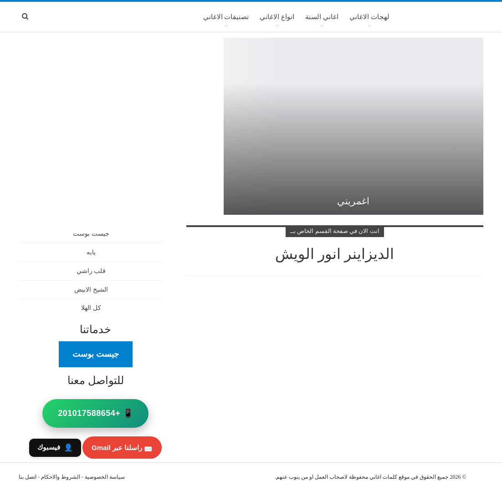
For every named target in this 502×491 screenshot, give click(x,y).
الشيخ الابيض (91, 289)
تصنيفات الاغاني (226, 16)
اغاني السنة (321, 16)
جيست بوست (91, 233)
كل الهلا (91, 307)
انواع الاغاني (277, 16)
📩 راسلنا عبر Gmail (122, 447)
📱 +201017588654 (95, 413)
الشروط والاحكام (60, 477)
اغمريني (353, 201)
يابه (91, 252)
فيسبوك (55, 447)
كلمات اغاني (383, 477)
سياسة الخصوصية (105, 477)
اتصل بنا (27, 477)
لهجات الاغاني (369, 16)
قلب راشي (91, 271)
